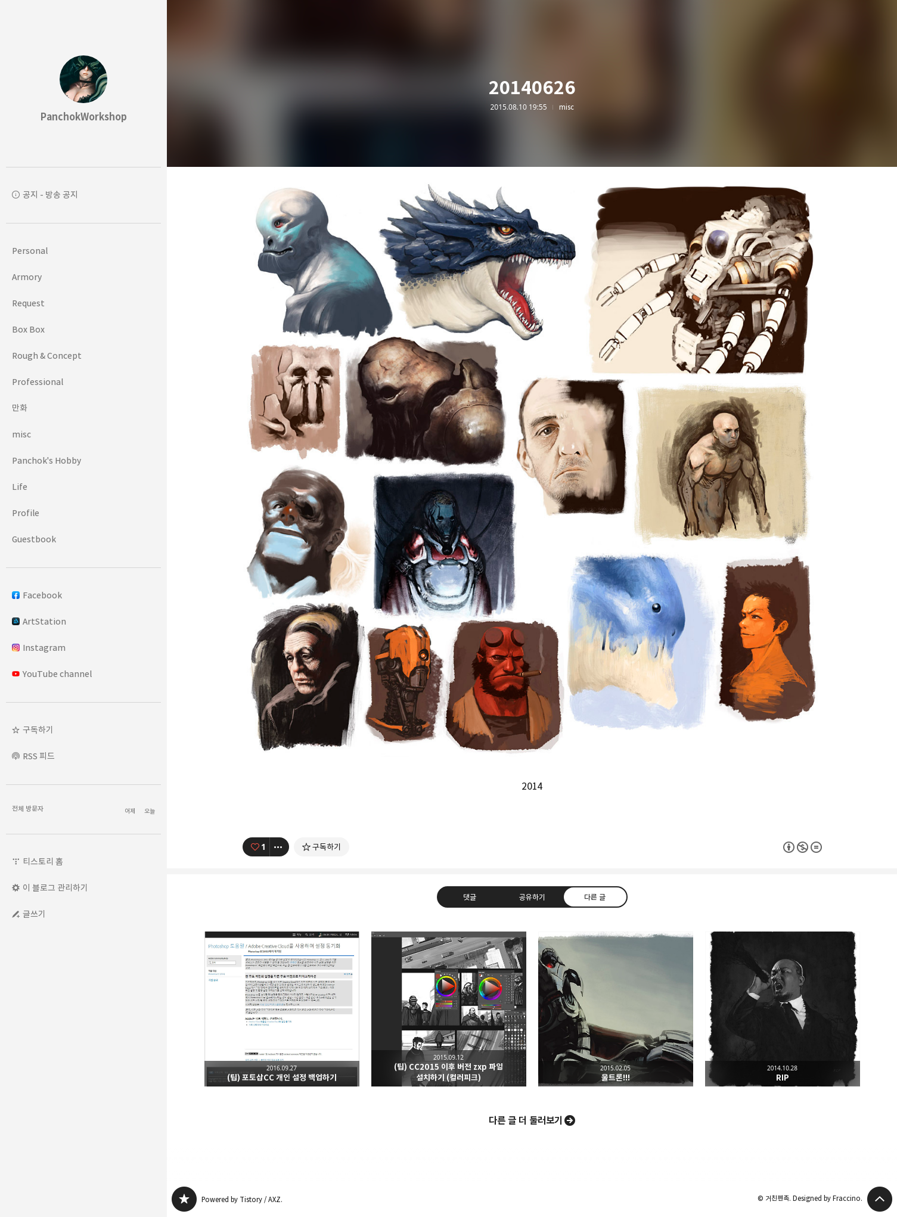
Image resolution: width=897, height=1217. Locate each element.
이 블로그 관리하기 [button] (55, 887)
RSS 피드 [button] (39, 756)
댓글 (469, 896)
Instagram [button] (39, 647)
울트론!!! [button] (615, 1009)
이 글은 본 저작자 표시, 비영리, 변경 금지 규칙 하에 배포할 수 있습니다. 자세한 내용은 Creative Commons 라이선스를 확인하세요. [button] (802, 846)
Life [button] (19, 486)
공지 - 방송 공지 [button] (50, 194)
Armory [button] (27, 276)
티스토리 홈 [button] (43, 861)
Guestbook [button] (34, 539)
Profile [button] (25, 513)
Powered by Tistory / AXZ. (242, 1199)
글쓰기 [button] (34, 914)
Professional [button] (37, 381)
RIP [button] (782, 1009)
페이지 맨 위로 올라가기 (879, 1199)
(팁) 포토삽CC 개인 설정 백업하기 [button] (281, 1009)
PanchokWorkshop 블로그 (184, 1199)
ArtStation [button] (39, 621)
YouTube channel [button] (52, 673)
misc (566, 107)
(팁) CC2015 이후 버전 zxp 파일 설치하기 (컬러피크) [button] (448, 1009)
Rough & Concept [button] (47, 355)
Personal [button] (30, 250)
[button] (83, 730)
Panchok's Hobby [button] (46, 460)
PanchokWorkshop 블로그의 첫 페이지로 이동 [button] (83, 83)
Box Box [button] (28, 329)
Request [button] (28, 303)
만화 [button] (19, 408)
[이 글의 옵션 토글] (279, 846)
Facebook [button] (37, 595)
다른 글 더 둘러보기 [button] (526, 1120)
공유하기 (532, 896)
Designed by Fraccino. (827, 1198)
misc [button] (21, 434)
